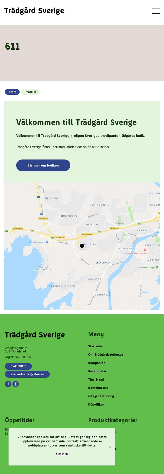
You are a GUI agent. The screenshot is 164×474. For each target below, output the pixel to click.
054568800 (18, 366)
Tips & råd (96, 379)
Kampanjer (96, 363)
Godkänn (62, 453)
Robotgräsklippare (102, 432)
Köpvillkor (96, 404)
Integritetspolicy (101, 396)
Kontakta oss (98, 388)
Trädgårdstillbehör (102, 448)
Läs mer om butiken (43, 165)
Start (12, 92)
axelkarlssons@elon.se (27, 374)
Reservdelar (97, 371)
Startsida (95, 346)
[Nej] (110, 447)
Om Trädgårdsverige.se (105, 354)
